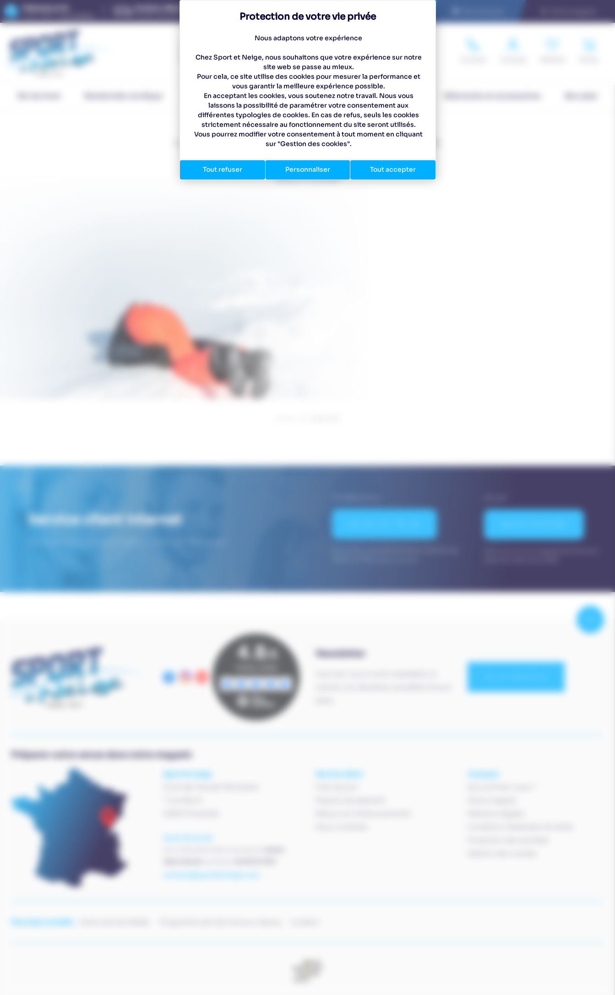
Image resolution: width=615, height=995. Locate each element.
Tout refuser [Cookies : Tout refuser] (222, 169)
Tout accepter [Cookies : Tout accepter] (393, 169)
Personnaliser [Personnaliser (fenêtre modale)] (307, 169)
